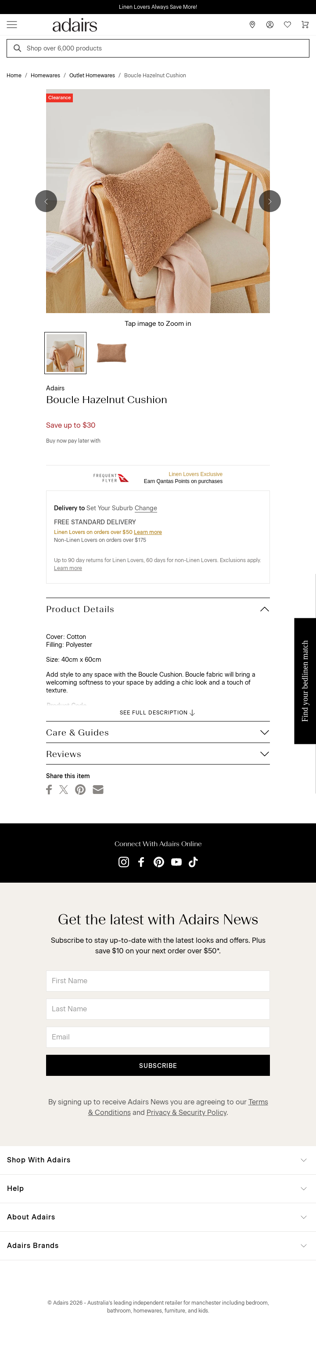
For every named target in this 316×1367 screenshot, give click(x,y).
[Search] (19, 49)
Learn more (148, 532)
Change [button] (146, 508)
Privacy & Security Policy (186, 1112)
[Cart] (305, 24)
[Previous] (46, 201)
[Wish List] (287, 24)
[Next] (270, 201)
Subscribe (158, 1066)
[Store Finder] (252, 24)
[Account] (270, 24)
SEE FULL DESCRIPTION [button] (158, 712)
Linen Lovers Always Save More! (158, 7)
